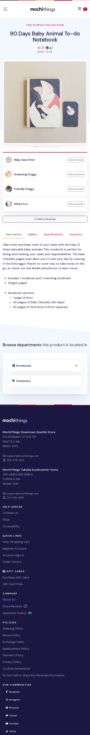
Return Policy (11, 635)
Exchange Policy (13, 642)
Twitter (12, 715)
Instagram (14, 699)
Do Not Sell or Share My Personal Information (33, 675)
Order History (12, 562)
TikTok (12, 731)
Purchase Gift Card (16, 577)
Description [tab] (14, 234)
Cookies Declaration (16, 669)
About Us (9, 600)
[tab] (30, 146)
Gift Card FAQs (13, 584)
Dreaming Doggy (25, 174)
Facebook (13, 691)
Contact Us (10, 513)
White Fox (21, 204)
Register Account (14, 549)
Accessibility (11, 526)
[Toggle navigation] (5, 9)
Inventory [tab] (75, 234)
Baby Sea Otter (24, 160)
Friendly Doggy (24, 189)
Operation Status (17, 613)
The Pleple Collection (45, 25)
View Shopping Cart (16, 542)
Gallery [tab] (32, 234)
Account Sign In (13, 555)
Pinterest (13, 707)
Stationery (23, 381)
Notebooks (23, 366)
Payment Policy (13, 655)
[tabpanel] (45, 275)
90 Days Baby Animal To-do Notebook (45, 36)
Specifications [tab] (53, 234)
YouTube (13, 723)
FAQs (6, 520)
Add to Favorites (45, 219)
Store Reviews (15, 606)
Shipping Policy (13, 628)
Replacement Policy (16, 649)
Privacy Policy (12, 662)
